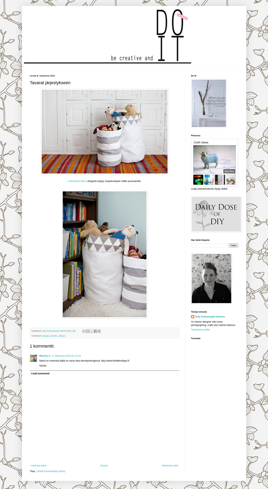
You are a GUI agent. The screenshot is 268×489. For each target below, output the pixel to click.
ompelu (53, 336)
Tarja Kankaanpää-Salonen (210, 316)
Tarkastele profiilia (200, 329)
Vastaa (42, 365)
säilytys (62, 336)
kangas (45, 336)
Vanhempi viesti (170, 465)
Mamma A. (45, 355)
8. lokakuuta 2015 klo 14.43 (66, 355)
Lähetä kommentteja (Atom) (50, 471)
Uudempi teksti (38, 465)
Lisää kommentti (40, 373)
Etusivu (104, 465)
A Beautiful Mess (77, 181)
